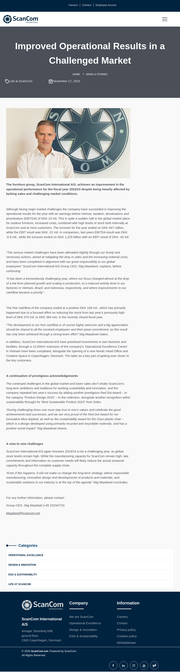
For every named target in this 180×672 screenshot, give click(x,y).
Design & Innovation (22, 565)
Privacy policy (126, 630)
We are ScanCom (81, 617)
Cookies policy (127, 636)
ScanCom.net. (40, 651)
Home (76, 74)
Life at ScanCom (19, 584)
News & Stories (97, 74)
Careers (122, 617)
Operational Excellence (25, 555)
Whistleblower (126, 643)
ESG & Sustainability (22, 575)
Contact (122, 623)
